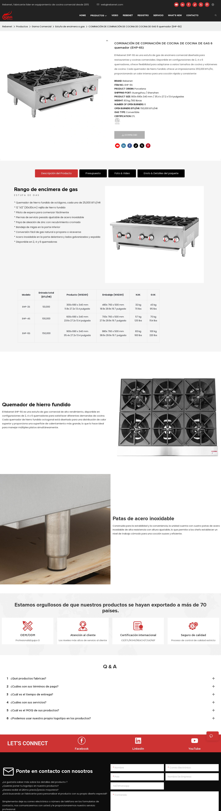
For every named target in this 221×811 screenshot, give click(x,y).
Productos (22, 26)
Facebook (82, 748)
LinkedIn (138, 748)
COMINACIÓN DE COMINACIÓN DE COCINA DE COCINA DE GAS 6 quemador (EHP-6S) (135, 26)
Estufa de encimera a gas (70, 26)
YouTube (194, 748)
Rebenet (7, 26)
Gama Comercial (41, 26)
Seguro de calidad (193, 635)
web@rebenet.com (110, 4)
